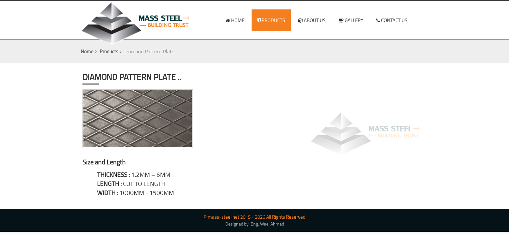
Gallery (351, 20)
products (271, 20)
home (235, 20)
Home (89, 51)
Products (111, 51)
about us (312, 20)
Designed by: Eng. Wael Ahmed (254, 224)
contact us (391, 20)
